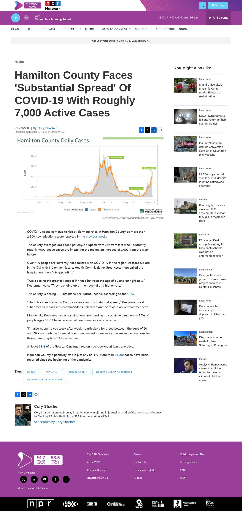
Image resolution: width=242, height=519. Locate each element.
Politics (203, 207)
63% (42, 354)
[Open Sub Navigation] (21, 37)
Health (19, 69)
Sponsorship (166, 37)
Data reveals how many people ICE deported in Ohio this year (212, 320)
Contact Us (140, 470)
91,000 (119, 362)
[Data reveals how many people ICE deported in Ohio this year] (185, 315)
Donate (221, 9)
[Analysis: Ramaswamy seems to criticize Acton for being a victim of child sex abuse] (185, 373)
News (15, 37)
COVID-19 (51, 379)
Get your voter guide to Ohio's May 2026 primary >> (121, 48)
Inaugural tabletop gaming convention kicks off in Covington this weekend (212, 157)
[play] (15, 26)
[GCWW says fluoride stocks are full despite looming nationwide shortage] (185, 183)
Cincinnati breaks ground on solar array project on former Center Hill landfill (212, 289)
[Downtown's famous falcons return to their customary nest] (185, 124)
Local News (205, 87)
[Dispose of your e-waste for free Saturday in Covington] (185, 346)
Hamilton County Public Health (45, 387)
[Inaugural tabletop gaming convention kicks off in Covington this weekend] (185, 152)
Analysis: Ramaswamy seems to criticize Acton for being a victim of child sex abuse (213, 380)
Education (204, 242)
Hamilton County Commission (114, 379)
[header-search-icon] (204, 9)
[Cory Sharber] (23, 423)
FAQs (183, 478)
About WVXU (94, 470)
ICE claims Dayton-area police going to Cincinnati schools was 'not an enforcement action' (211, 256)
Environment (206, 277)
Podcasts (70, 37)
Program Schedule (97, 478)
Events (137, 462)
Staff (182, 485)
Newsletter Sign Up (97, 485)
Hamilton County (77, 379)
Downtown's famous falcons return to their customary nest (212, 127)
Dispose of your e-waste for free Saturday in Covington (213, 349)
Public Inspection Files (192, 462)
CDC (130, 301)
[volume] (26, 26)
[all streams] (218, 26)
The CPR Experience (98, 462)
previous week (96, 244)
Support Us (143, 37)
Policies (138, 485)
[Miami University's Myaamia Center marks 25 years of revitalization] (185, 93)
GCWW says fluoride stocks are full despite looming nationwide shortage (212, 188)
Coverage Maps (189, 470)
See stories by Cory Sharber (54, 430)
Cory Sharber (47, 136)
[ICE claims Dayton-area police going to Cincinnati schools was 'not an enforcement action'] (185, 249)
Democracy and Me (144, 478)
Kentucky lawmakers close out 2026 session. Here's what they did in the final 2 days (212, 221)
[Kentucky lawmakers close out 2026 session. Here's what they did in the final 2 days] (185, 214)
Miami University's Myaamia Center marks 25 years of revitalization (210, 98)
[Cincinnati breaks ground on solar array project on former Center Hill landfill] (185, 284)
